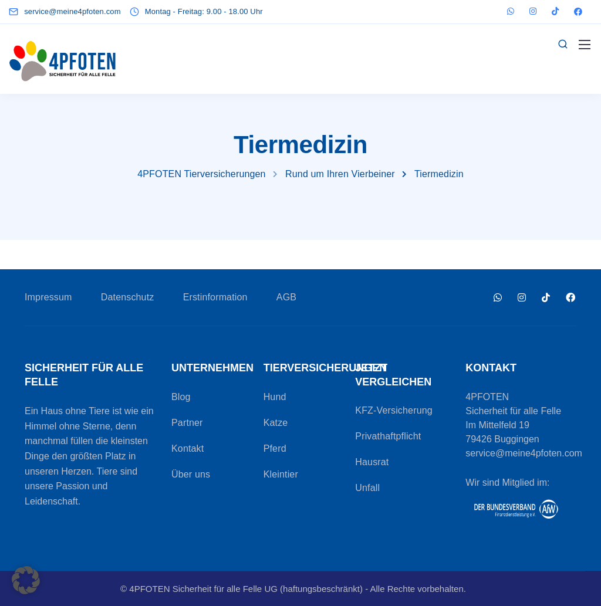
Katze (276, 423)
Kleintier (281, 474)
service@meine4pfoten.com (523, 453)
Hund (275, 397)
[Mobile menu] (584, 44)
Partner (187, 423)
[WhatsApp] (510, 11)
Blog (181, 397)
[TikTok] (555, 11)
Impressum (48, 297)
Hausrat (372, 462)
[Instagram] (532, 11)
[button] (26, 580)
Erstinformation (215, 297)
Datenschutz (127, 297)
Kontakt (187, 448)
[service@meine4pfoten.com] (75, 11)
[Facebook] (578, 11)
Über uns (190, 474)
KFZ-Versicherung (394, 410)
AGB (286, 297)
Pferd (275, 448)
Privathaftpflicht (388, 436)
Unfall (367, 488)
